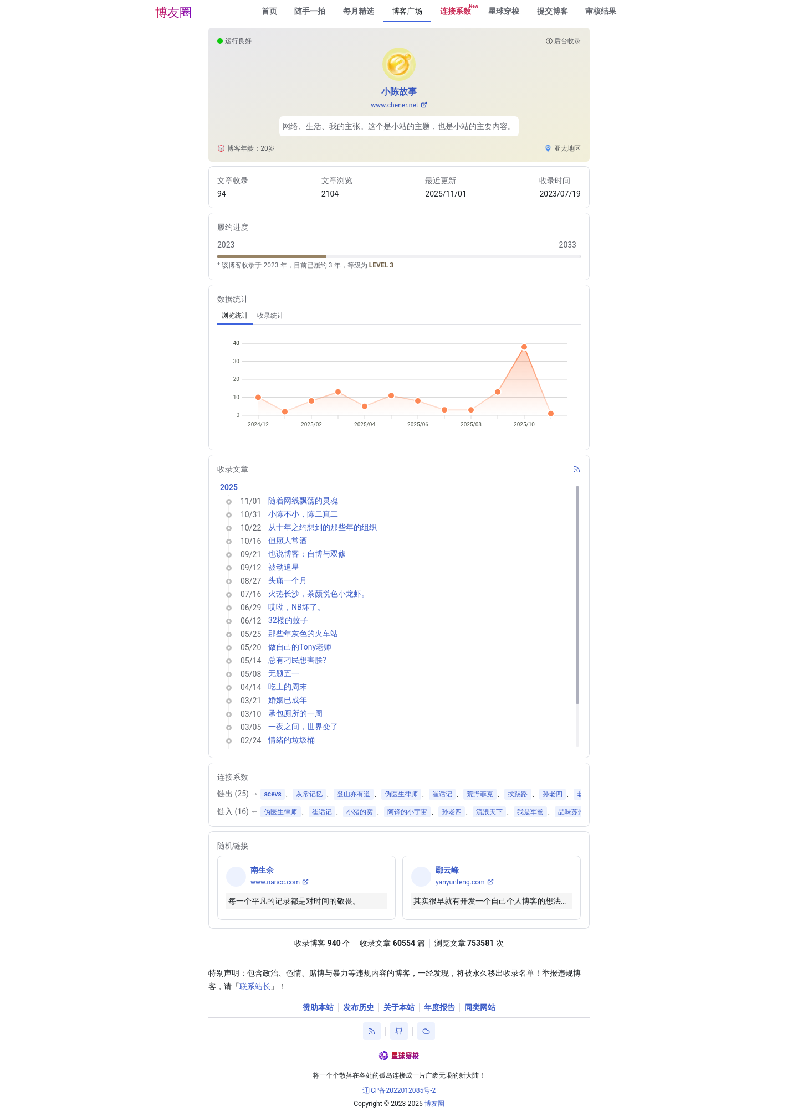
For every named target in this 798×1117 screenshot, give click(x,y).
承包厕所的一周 (295, 713)
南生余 (262, 870)
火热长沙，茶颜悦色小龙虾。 (318, 593)
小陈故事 (399, 91)
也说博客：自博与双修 (307, 553)
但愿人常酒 (287, 540)
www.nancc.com (275, 882)
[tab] (235, 316)
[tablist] (399, 316)
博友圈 (173, 12)
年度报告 (439, 1007)
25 (241, 793)
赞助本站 (318, 1007)
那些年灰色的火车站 (303, 633)
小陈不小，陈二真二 (303, 513)
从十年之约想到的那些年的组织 (322, 527)
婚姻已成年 (287, 700)
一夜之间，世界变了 (303, 726)
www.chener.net (394, 105)
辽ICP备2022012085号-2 (399, 1090)
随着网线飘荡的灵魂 (303, 500)
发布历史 (358, 1007)
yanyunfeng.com (460, 882)
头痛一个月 (287, 580)
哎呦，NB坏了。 (296, 607)
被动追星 (283, 567)
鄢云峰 (447, 870)
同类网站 (479, 1007)
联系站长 (254, 986)
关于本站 (399, 1007)
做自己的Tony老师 (299, 646)
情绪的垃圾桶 (291, 739)
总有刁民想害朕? (297, 660)
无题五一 (283, 673)
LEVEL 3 (381, 265)
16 (241, 811)
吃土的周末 (287, 686)
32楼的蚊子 (288, 620)
